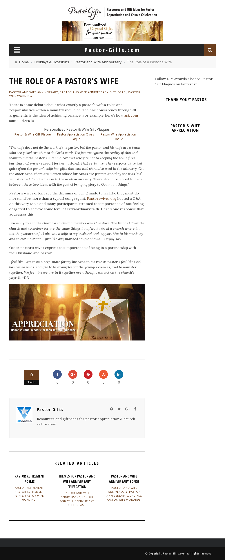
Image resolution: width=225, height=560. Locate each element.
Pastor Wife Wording (33, 497)
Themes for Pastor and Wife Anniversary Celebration (76, 481)
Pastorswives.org (101, 198)
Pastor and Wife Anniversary (33, 92)
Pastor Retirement (29, 488)
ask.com (131, 115)
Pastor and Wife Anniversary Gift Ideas (93, 92)
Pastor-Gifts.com (174, 553)
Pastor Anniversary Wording (124, 494)
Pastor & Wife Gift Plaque (32, 134)
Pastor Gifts (50, 409)
